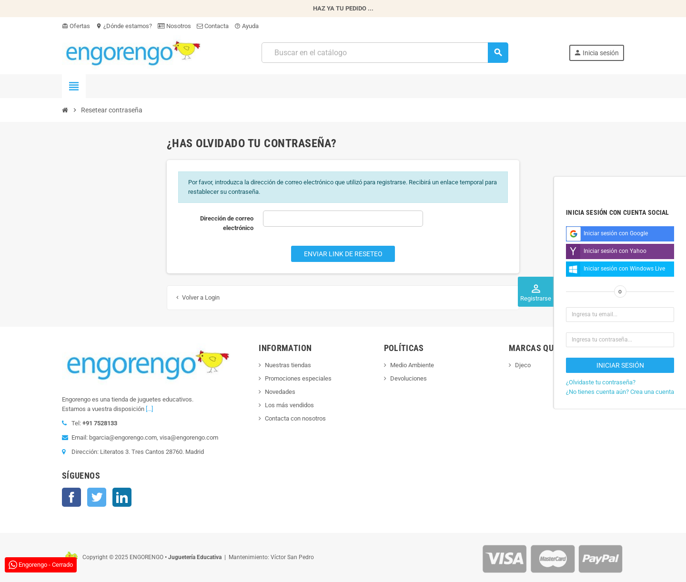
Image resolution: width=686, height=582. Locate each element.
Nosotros (174, 26)
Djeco (523, 365)
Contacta (213, 26)
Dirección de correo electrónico (226, 223)
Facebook (71, 497)
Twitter (96, 497)
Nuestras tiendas (288, 365)
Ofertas (76, 26)
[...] (149, 408)
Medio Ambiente (412, 365)
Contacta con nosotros (295, 418)
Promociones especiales (298, 378)
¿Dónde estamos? (124, 26)
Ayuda (246, 26)
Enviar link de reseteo (343, 254)
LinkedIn (121, 497)
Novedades (280, 391)
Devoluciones (408, 378)
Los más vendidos (289, 405)
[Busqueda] (384, 52)
